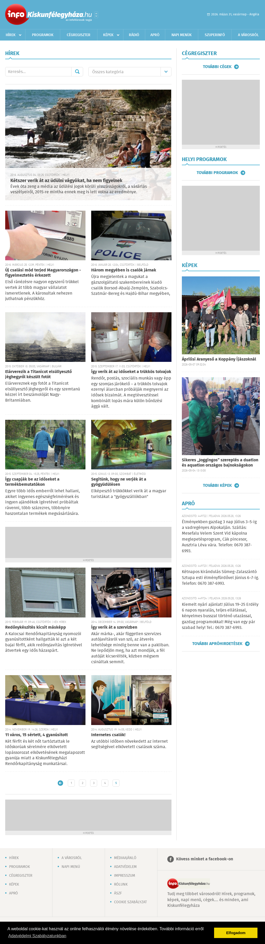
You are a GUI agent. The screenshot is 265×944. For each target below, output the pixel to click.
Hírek (11, 35)
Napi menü (71, 867)
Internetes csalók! (108, 735)
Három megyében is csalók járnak (123, 270)
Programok (43, 35)
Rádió (134, 35)
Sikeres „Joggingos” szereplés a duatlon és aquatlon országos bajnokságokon (220, 463)
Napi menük (181, 35)
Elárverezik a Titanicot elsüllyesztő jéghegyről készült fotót (38, 374)
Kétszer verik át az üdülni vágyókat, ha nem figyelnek (66, 180)
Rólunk (121, 884)
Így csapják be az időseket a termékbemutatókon (32, 482)
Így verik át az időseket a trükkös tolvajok (131, 372)
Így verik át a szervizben (114, 627)
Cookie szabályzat (130, 902)
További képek (217, 485)
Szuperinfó (215, 35)
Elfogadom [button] (236, 933)
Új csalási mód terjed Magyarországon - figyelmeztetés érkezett (43, 273)
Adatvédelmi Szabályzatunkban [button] (37, 936)
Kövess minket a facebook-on (204, 859)
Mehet (77, 71)
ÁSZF (118, 893)
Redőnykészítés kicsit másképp (35, 627)
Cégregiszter (78, 35)
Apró (155, 35)
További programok (217, 172)
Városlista (96, 14)
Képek (108, 35)
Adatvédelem (125, 867)
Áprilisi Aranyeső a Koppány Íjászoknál (219, 359)
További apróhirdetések (217, 643)
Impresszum (124, 876)
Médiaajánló (125, 858)
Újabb (60, 783)
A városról (248, 35)
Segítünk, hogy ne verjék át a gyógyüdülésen (118, 482)
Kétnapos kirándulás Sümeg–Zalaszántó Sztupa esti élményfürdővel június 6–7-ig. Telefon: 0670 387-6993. (220, 578)
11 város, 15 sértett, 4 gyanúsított (36, 735)
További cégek (217, 66)
